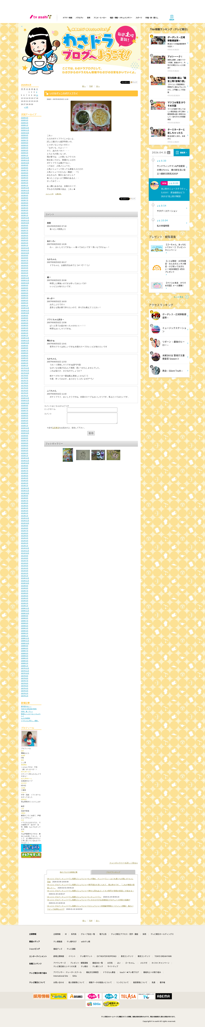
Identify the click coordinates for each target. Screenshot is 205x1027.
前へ (84, 86)
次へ (98, 86)
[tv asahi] (41, 17)
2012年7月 (24, 530)
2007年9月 (24, 676)
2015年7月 (24, 440)
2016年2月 (24, 423)
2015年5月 (24, 445)
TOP (91, 86)
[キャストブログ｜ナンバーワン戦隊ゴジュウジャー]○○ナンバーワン (74, 897)
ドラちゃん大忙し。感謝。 (30, 720)
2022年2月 (24, 243)
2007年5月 (24, 686)
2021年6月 (24, 263)
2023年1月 (24, 215)
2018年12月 (25, 338)
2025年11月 (25, 130)
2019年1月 (24, 335)
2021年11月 (25, 250)
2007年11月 (25, 671)
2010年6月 (24, 593)
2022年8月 (24, 228)
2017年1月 (24, 395)
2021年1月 (24, 275)
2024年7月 (24, 170)
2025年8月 (24, 138)
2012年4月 (24, 538)
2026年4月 (24, 118)
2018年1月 (24, 365)
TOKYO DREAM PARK (29, 709)
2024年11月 (25, 160)
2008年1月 (24, 666)
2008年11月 (25, 641)
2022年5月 (24, 235)
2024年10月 (25, 163)
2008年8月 (24, 648)
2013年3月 (24, 511)
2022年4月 (24, 238)
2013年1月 (24, 516)
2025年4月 (24, 148)
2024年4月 (24, 178)
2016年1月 (24, 425)
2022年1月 (24, 245)
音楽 (88, 17)
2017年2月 (24, 393)
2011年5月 (24, 565)
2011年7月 (24, 560)
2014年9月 (24, 465)
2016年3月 (24, 420)
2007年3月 (24, 691)
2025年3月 (24, 150)
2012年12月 (25, 518)
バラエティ (80, 17)
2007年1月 (24, 696)
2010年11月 (25, 581)
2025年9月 (24, 135)
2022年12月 (25, 218)
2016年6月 (24, 413)
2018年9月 (24, 345)
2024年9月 (24, 165)
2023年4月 (24, 208)
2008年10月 (25, 643)
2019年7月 (24, 320)
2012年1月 (24, 546)
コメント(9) (50, 194)
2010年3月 (24, 601)
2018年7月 (24, 350)
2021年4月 (24, 268)
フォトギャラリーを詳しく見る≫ (123, 863)
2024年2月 (24, 183)
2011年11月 (25, 551)
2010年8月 (24, 588)
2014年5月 (24, 476)
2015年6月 (24, 443)
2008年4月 (24, 658)
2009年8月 (24, 618)
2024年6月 (24, 173)
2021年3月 (24, 270)
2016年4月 (24, 418)
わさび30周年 (25, 718)
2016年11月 (25, 400)
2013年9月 (24, 495)
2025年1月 (24, 155)
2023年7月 (24, 200)
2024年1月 (24, 185)
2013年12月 (25, 488)
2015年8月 (24, 438)
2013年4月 (24, 508)
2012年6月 (24, 533)
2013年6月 (24, 503)
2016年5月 (24, 415)
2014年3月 (24, 480)
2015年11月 (25, 430)
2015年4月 (24, 448)
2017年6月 (24, 383)
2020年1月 (24, 305)
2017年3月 (24, 390)
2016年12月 (25, 398)
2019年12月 (25, 308)
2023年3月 (24, 210)
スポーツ (139, 17)
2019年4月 (24, 328)
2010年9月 (24, 586)
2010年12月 (25, 578)
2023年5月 (24, 205)
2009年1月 (24, 636)
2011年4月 (24, 568)
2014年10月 (25, 463)
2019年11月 (25, 310)
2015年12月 (25, 428)
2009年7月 (24, 621)
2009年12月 (25, 608)
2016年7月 (24, 410)
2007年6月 (24, 683)
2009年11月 (25, 611)
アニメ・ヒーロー (100, 17)
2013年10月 (25, 493)
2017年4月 (24, 388)
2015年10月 (25, 433)
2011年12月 (25, 548)
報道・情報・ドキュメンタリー (121, 17)
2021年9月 (24, 255)
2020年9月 (24, 285)
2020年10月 (25, 283)
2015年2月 (24, 453)
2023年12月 (25, 188)
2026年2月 (24, 123)
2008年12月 (25, 638)
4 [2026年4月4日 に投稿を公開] (36, 92)
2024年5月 (24, 175)
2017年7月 (24, 380)
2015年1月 (24, 455)
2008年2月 (24, 663)
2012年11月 (25, 520)
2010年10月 (25, 583)
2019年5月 (24, 325)
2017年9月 (24, 375)
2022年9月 (24, 225)
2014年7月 (24, 470)
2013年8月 (24, 498)
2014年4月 (24, 478)
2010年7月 (24, 591)
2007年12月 (25, 668)
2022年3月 (24, 240)
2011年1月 (24, 576)
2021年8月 (24, 258)
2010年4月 (24, 598)
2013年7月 (24, 500)
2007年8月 (24, 678)
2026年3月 (24, 120)
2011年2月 (24, 573)
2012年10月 (25, 523)
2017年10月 (25, 373)
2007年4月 (24, 688)
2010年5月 (24, 596)
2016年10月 (25, 403)
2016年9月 (24, 405)
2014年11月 (25, 460)
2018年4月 (24, 358)
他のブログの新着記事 (68, 872)
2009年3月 (24, 631)
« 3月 (26, 107)
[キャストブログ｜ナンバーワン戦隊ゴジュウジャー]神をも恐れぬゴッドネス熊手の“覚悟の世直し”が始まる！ (90, 891)
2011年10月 (25, 553)
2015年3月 (24, 450)
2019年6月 (24, 323)
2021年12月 (25, 248)
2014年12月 (25, 458)
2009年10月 (25, 613)
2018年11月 (25, 340)
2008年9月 (24, 646)
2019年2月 (24, 333)
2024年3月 (24, 180)
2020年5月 (24, 295)
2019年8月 (24, 318)
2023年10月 (25, 193)
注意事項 (55, 430)
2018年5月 (24, 355)
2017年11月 (25, 370)
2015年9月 (24, 435)
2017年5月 (24, 385)
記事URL (58, 194)
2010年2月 (24, 603)
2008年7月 (24, 651)
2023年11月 (25, 190)
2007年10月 (25, 673)
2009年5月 (24, 626)
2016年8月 (24, 408)
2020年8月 (24, 288)
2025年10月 (25, 133)
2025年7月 (24, 140)
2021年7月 (24, 260)
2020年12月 (25, 278)
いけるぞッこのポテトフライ (64, 93)
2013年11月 (25, 490)
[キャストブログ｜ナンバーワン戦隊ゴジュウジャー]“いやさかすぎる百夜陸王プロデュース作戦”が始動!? (88, 900)
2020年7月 (24, 290)
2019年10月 (25, 313)
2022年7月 (24, 230)
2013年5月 (24, 506)
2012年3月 (24, 541)
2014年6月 (24, 473)
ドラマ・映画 (67, 17)
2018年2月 (24, 363)
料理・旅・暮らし (151, 17)
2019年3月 (24, 330)
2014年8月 (24, 468)
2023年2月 (24, 213)
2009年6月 (24, 623)
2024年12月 (25, 158)
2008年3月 (24, 661)
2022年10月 (25, 223)
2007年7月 (24, 681)
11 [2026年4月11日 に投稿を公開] (37, 95)
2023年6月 (24, 203)
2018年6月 (24, 353)
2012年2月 (24, 543)
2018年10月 (25, 343)
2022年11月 (25, 220)
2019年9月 (24, 315)
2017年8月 (24, 378)
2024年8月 (24, 168)
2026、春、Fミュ (27, 711)
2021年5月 (24, 265)
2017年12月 (25, 368)
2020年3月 (24, 300)
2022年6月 (24, 233)
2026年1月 (24, 125)
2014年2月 (24, 483)
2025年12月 (25, 128)
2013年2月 (24, 513)
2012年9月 (24, 525)
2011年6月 (24, 563)
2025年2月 (24, 153)
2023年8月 (24, 198)
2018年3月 (24, 360)
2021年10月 (25, 253)
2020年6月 (24, 293)
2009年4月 (24, 628)
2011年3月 (24, 571)
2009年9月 (24, 616)
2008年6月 (24, 653)
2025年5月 (24, 145)
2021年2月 (24, 273)
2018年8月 (24, 348)
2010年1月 (24, 606)
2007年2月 (24, 693)
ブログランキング (113, 872)
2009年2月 (24, 633)
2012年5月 (24, 536)
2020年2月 (24, 303)
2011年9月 (24, 556)
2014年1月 (24, 485)
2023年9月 (24, 195)
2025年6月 (24, 143)
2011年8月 (24, 558)
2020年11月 (25, 280)
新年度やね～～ (26, 706)
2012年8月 (24, 528)
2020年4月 (24, 298)
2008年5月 (24, 656)
